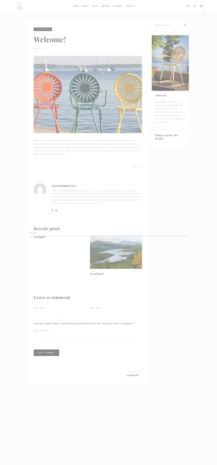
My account (89, 449)
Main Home (89, 445)
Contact (130, 6)
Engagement (90, 432)
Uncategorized (43, 29)
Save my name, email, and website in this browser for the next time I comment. (83, 323)
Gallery (117, 6)
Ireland (39, 237)
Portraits (89, 436)
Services (105, 6)
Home (76, 6)
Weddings (89, 440)
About (85, 6)
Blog (95, 6)
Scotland (97, 274)
